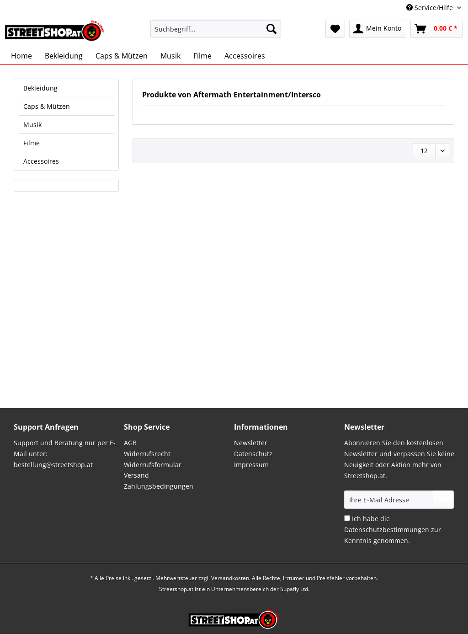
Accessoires (41, 161)
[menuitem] (216, 33)
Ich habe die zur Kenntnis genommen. (392, 529)
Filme (31, 143)
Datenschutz (253, 453)
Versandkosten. (230, 578)
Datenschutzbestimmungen (386, 529)
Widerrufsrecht (147, 453)
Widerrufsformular (152, 464)
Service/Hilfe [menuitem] (430, 7)
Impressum (251, 464)
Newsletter (250, 442)
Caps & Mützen (46, 106)
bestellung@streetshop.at (53, 464)
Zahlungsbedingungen (158, 486)
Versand (136, 475)
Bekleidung (40, 88)
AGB (130, 442)
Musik (32, 124)
